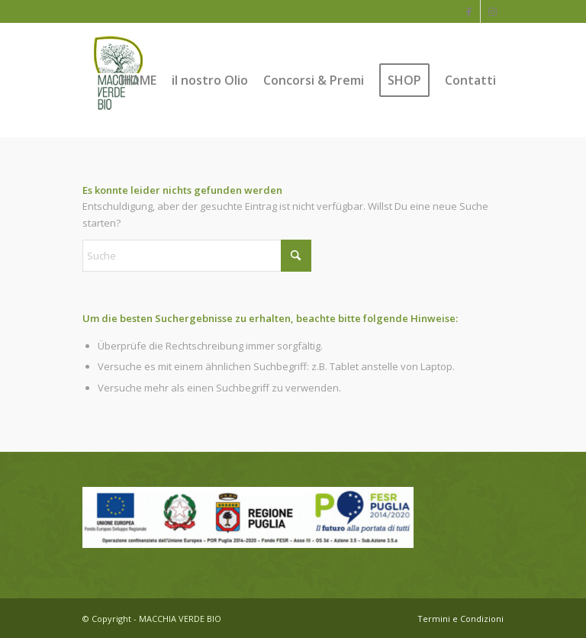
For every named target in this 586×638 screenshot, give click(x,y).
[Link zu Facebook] (469, 11)
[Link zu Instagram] (492, 11)
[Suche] (196, 256)
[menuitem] (138, 80)
